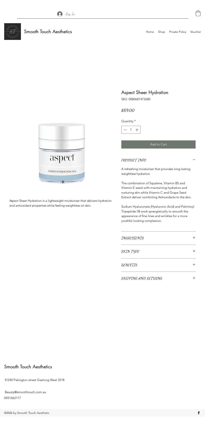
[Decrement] (125, 130)
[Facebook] (199, 413)
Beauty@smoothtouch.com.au (25, 392)
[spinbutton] (131, 130)
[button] (198, 13)
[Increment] (137, 130)
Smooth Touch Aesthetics (48, 31)
